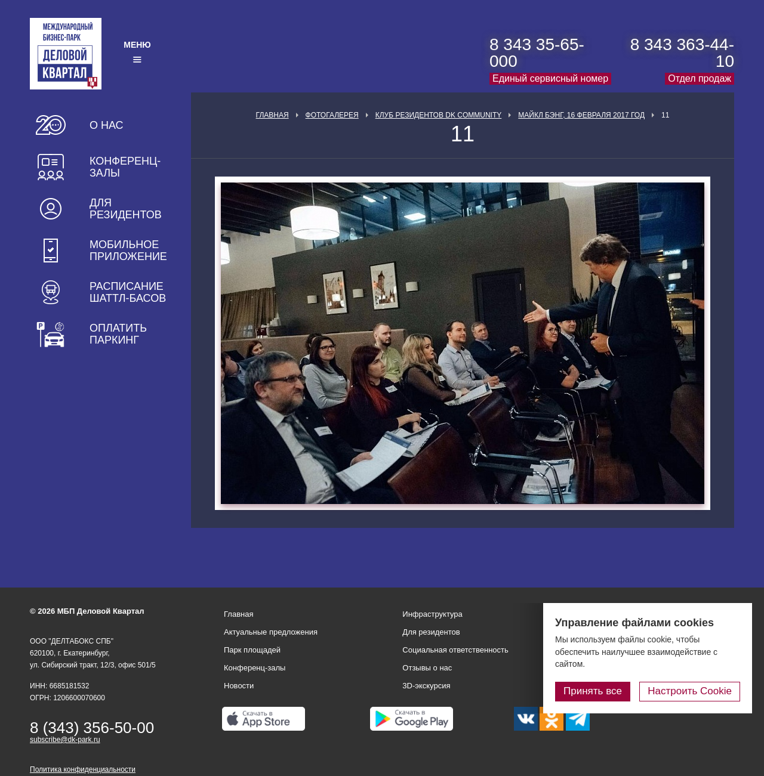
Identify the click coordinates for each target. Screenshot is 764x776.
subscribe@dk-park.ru (65, 739)
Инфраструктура (432, 614)
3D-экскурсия (426, 685)
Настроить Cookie (690, 691)
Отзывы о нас (427, 667)
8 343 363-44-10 (682, 52)
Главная (272, 115)
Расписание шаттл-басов (128, 292)
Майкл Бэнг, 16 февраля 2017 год (581, 115)
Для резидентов (126, 209)
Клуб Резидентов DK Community (438, 115)
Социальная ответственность (455, 649)
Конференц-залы (125, 167)
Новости (239, 685)
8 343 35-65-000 (536, 52)
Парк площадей (252, 649)
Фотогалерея (332, 115)
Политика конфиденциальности (82, 769)
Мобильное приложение (128, 250)
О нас (107, 125)
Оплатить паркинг (118, 334)
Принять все (592, 691)
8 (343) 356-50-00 (92, 728)
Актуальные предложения (271, 631)
